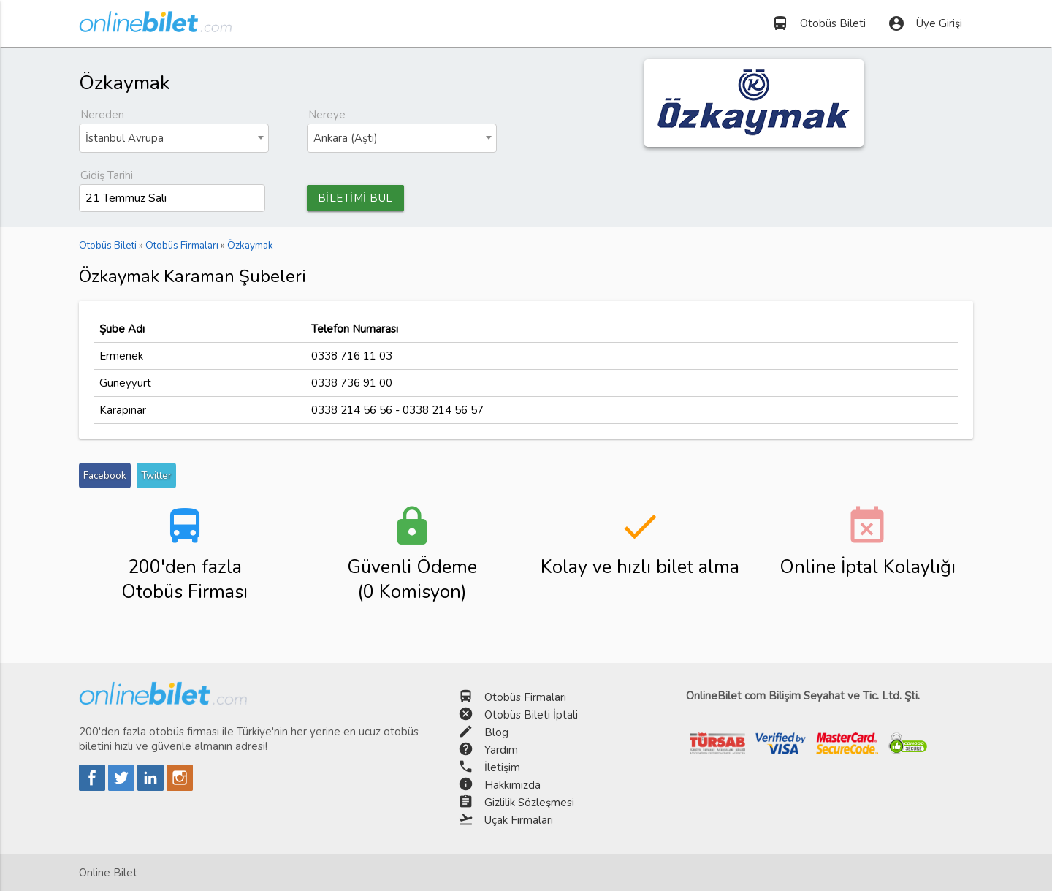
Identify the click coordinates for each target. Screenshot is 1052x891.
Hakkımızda (512, 785)
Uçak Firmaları (518, 820)
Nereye (327, 114)
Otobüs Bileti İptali (531, 715)
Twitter (156, 475)
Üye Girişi (925, 23)
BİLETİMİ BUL (355, 198)
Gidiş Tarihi (106, 175)
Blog (496, 732)
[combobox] (174, 138)
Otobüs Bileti (818, 23)
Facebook (104, 475)
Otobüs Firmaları (525, 697)
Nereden (102, 114)
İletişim (502, 767)
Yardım (501, 750)
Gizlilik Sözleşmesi (529, 802)
